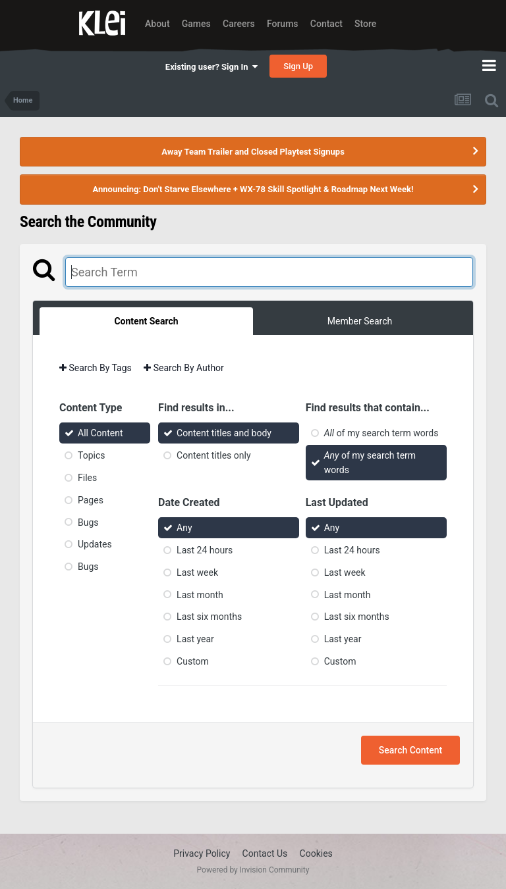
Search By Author (184, 368)
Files (87, 477)
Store (365, 23)
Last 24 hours (205, 550)
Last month (200, 594)
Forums (282, 23)
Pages (90, 500)
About (157, 23)
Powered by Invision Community (253, 870)
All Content (100, 433)
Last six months (209, 616)
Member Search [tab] (359, 321)
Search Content (410, 750)
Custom (193, 661)
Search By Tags (95, 368)
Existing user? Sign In (211, 67)
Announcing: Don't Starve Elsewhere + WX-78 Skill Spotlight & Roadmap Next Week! (252, 189)
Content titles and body (224, 433)
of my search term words (381, 433)
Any (184, 527)
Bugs (88, 522)
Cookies (316, 853)
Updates (95, 544)
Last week (197, 572)
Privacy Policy (201, 853)
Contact (326, 23)
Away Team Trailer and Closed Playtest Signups (253, 152)
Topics (91, 455)
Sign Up (298, 66)
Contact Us (265, 853)
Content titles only (213, 455)
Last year (195, 639)
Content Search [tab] (146, 321)
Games (196, 23)
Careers (239, 23)
